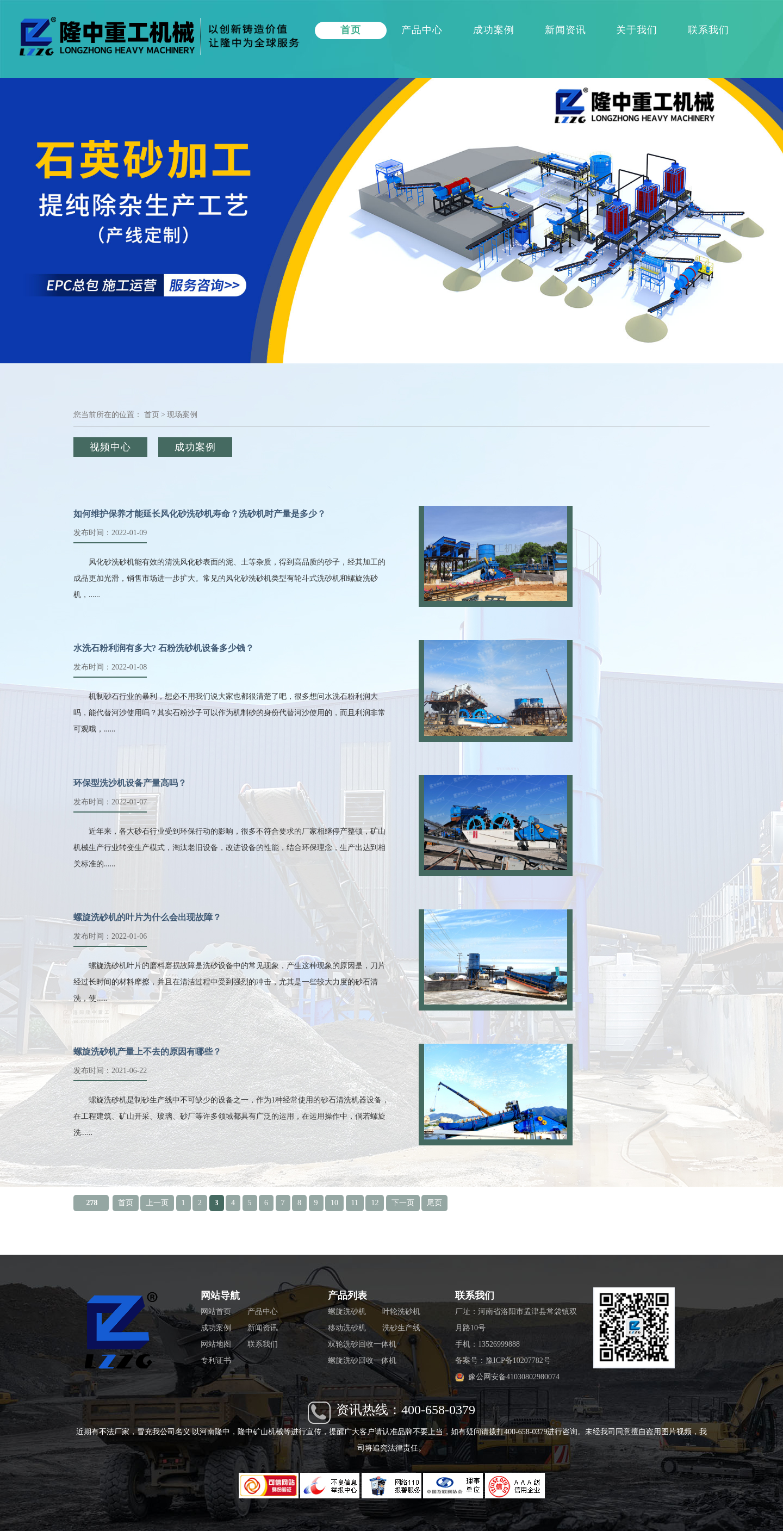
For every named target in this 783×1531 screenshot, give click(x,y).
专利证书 (216, 1360)
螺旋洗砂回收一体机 (362, 1360)
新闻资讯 (565, 29)
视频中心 (110, 447)
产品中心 (422, 29)
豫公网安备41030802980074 (514, 1377)
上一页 (157, 1203)
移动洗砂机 (347, 1328)
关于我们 (636, 29)
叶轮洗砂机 (401, 1311)
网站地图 (216, 1344)
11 (354, 1203)
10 (334, 1203)
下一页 (402, 1203)
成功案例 (493, 29)
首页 (350, 29)
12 (374, 1203)
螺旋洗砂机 (347, 1311)
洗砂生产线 (401, 1328)
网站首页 (216, 1311)
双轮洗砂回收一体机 (362, 1344)
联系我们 (708, 29)
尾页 (434, 1203)
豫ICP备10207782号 (518, 1360)
